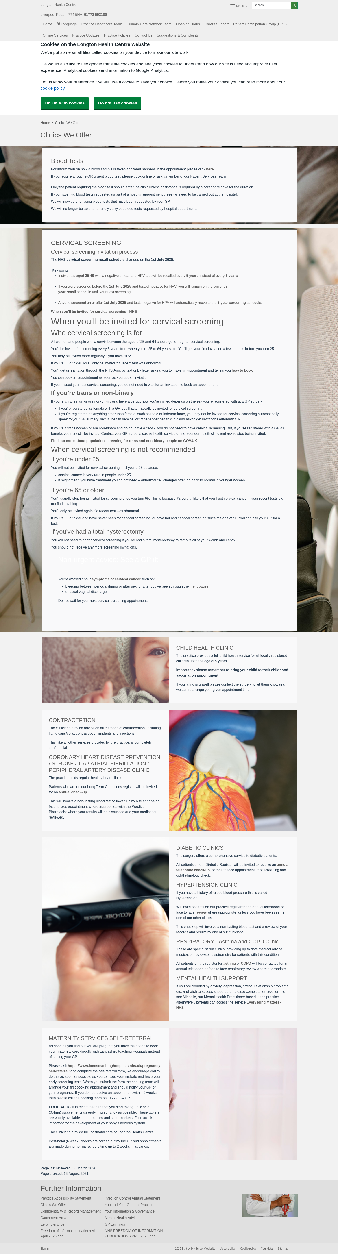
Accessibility (227, 1248)
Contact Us (143, 35)
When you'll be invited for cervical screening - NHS (94, 311)
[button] (172, 281)
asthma (229, 963)
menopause (199, 586)
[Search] (271, 5)
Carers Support (216, 24)
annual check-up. (73, 792)
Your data (267, 1248)
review (201, 912)
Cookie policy (248, 1248)
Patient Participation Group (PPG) (260, 24)
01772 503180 (95, 14)
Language (67, 24)
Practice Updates (85, 35)
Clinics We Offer (53, 1204)
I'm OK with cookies (65, 103)
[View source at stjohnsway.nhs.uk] (172, 297)
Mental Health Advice (121, 1217)
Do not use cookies (117, 103)
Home (45, 122)
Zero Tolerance (52, 1224)
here (210, 169)
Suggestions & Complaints (178, 35)
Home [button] (47, 24)
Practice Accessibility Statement (66, 1198)
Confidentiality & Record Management (71, 1211)
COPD (246, 963)
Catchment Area (53, 1217)
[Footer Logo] (270, 1205)
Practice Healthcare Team (101, 24)
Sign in (45, 1248)
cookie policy (53, 88)
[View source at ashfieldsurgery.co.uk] (172, 281)
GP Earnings (115, 1224)
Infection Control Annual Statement (132, 1198)
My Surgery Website (203, 1248)
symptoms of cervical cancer (116, 579)
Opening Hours (188, 24)
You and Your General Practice (129, 1204)
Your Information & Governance (130, 1211)
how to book (242, 370)
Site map (283, 1248)
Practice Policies (117, 35)
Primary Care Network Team (149, 24)
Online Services (55, 35)
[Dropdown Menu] (239, 6)
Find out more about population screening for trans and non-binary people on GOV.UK (124, 440)
